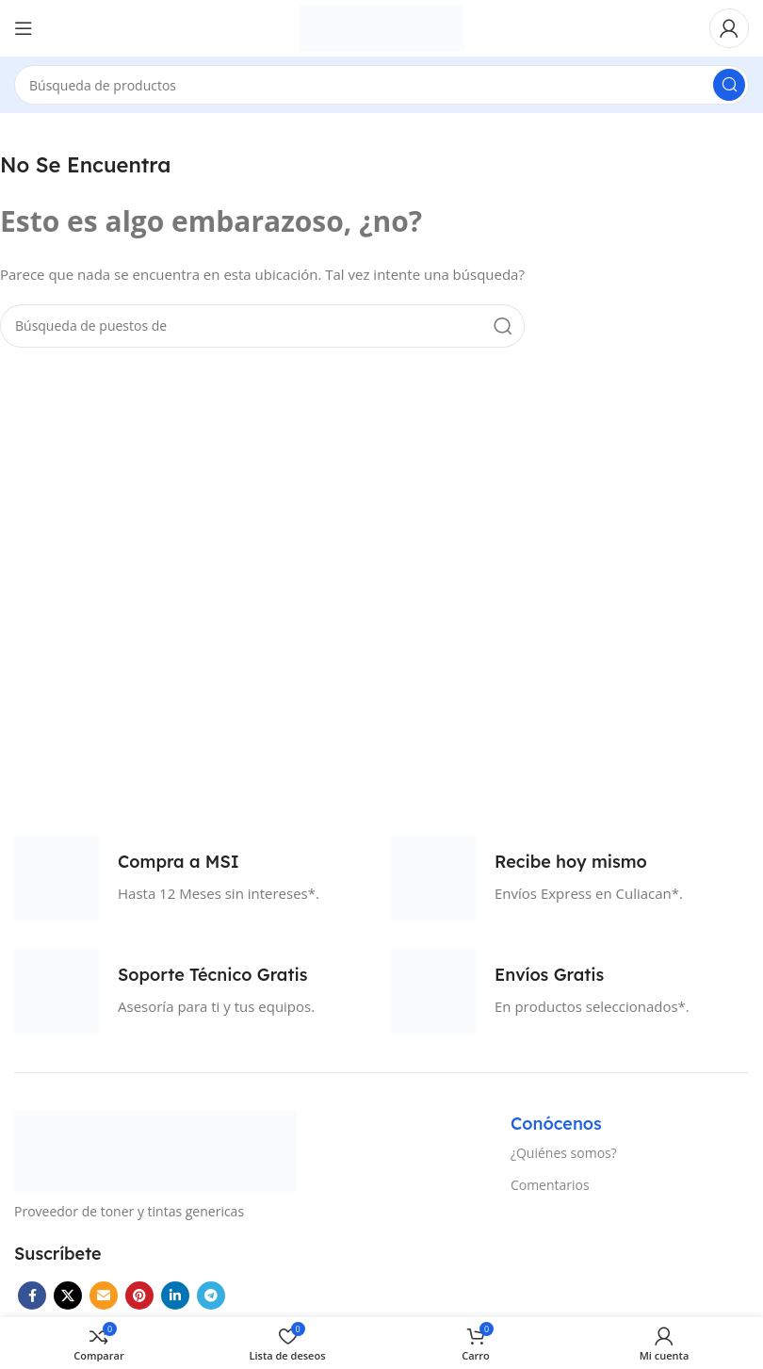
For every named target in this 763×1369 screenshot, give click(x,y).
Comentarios (550, 1185)
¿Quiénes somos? (564, 1153)
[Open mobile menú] (23, 28)
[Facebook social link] (32, 1295)
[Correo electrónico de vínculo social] (103, 1295)
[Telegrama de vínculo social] (211, 1295)
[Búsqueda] (381, 85)
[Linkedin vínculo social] (175, 1295)
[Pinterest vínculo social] (139, 1295)
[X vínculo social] (68, 1295)
